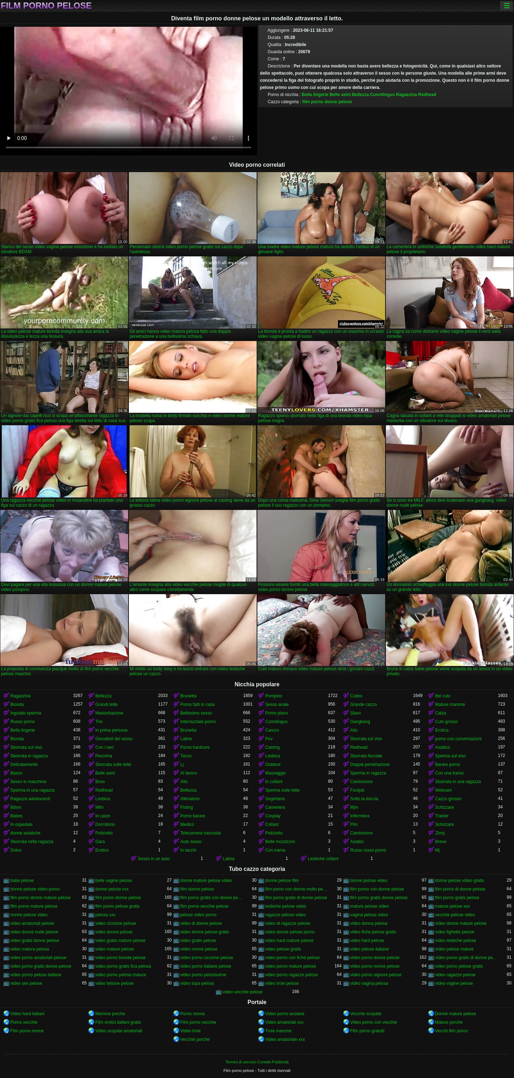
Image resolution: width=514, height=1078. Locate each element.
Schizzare (444, 807)
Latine (186, 738)
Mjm (354, 807)
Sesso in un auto (154, 858)
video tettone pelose (114, 983)
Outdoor (273, 764)
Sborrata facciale (366, 755)
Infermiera (359, 815)
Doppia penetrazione (370, 764)
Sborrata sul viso (366, 738)
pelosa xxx (105, 914)
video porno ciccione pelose (206, 957)
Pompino (273, 695)
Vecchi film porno (451, 1030)
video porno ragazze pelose (291, 974)
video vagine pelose (454, 983)
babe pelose (22, 880)
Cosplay (273, 815)
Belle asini (340, 94)
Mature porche (449, 1022)
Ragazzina (406, 94)
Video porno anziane (284, 1013)
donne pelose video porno (35, 889)
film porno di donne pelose (460, 889)
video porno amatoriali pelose (38, 957)
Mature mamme (450, 704)
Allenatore (190, 798)
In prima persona (111, 730)
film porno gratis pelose (457, 897)
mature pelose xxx (452, 906)
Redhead (427, 94)
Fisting (186, 807)
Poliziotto (104, 833)
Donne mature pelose (455, 1013)
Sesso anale (277, 704)
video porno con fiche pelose (292, 957)
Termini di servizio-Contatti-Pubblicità (256, 1062)
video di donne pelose (201, 923)
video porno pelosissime (203, 974)
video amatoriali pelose (32, 923)
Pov (269, 738)
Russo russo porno (368, 850)
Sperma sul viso (450, 755)
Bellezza (360, 94)
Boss (100, 781)
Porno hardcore (195, 747)
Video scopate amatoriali (118, 1030)
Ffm (354, 824)
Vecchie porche (195, 1039)
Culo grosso (446, 721)
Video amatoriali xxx (284, 1022)
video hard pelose (367, 940)
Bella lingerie (315, 94)
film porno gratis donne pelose (379, 897)
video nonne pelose (198, 949)
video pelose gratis (283, 949)
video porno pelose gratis (459, 966)
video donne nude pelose (34, 931)
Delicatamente (24, 764)
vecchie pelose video (455, 914)
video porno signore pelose (376, 974)
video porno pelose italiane (35, 974)
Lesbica (272, 755)
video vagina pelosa (369, 983)
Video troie (190, 1030)
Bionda (17, 704)
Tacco (185, 755)
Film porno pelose (46, 5)
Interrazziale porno (198, 721)
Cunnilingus (382, 94)
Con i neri (104, 747)
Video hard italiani (27, 1013)
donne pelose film (282, 880)
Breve (440, 841)
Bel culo (442, 695)
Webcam (443, 790)
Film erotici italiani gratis (118, 1022)
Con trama (275, 850)
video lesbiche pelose (455, 940)
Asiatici (357, 841)
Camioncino (361, 781)
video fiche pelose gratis (373, 931)
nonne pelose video (28, 914)
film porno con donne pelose (377, 889)
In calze (102, 815)
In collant (273, 781)
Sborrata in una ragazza (458, 781)
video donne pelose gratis (204, 931)
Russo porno (22, 721)
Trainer (442, 815)
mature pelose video (369, 906)
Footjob (357, 790)
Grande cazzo (363, 704)
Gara (100, 841)
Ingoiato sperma (25, 713)
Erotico (102, 850)
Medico (187, 824)
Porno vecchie (23, 1022)
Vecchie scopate (365, 1013)
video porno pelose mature (120, 974)
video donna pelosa (368, 923)
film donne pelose (197, 889)
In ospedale (21, 824)
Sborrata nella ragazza (32, 841)
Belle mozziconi (280, 841)
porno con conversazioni (458, 738)
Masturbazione (109, 713)
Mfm (99, 807)
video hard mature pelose (289, 940)
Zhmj (440, 833)
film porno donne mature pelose (40, 897)
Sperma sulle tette (282, 790)
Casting (272, 747)
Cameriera (275, 807)
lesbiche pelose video (285, 906)
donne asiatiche (25, 833)
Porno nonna (192, 1013)
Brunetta (188, 695)
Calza (440, 713)
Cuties (356, 695)
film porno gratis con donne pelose (211, 897)
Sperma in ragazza (368, 773)
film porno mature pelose (33, 906)
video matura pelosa (29, 949)
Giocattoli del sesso (113, 738)
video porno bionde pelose (120, 957)
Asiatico (442, 747)
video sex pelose (26, 983)
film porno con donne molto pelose (296, 889)
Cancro (272, 730)
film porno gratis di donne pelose (296, 897)
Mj (437, 850)
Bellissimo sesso (196, 713)
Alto (354, 730)
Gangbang (360, 721)
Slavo (355, 713)
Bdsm (15, 807)
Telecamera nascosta (200, 833)
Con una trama (449, 773)
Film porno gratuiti (367, 1030)
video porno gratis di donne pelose (466, 957)
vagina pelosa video (369, 914)
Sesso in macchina (28, 781)
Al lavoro (188, 773)
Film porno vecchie (198, 1022)
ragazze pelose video (285, 914)
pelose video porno (198, 914)
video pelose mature (454, 949)
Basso (16, 773)
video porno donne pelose (374, 957)
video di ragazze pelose (287, 923)
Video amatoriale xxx (285, 1039)
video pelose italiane (369, 949)
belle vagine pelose (113, 880)
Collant (271, 824)
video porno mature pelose (290, 966)
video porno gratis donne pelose (40, 966)
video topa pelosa (197, 983)
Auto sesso (190, 841)
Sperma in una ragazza (32, 790)
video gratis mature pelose (120, 940)
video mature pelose (114, 949)
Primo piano (276, 713)
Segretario (275, 798)
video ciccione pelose (115, 923)
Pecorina (103, 755)
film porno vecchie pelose (204, 906)
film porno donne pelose (327, 101)
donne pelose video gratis (459, 880)
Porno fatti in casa (197, 704)
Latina (229, 858)
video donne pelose (113, 931)
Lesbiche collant (323, 858)
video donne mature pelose (461, 923)
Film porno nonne (27, 1030)
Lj (181, 764)
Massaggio (275, 773)
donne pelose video (368, 880)
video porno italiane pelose (205, 966)
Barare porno (447, 764)
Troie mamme (278, 1030)
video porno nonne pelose (374, 966)
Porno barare (192, 815)
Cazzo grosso (448, 798)
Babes (16, 815)
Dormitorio (105, 824)
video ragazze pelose (455, 974)
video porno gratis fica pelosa (123, 966)
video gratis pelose (198, 940)
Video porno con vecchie (373, 1022)
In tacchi (188, 850)
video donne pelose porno (289, 931)
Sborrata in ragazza (29, 755)
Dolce (15, 850)
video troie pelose (282, 983)
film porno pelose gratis (117, 906)
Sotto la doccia (364, 798)
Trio (98, 721)
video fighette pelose (454, 931)
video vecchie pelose (242, 991)
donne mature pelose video (206, 880)
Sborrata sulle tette (113, 764)
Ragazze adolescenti (30, 798)
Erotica (441, 730)
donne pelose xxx (111, 889)
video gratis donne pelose (34, 940)
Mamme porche (110, 1013)
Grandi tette (106, 704)
